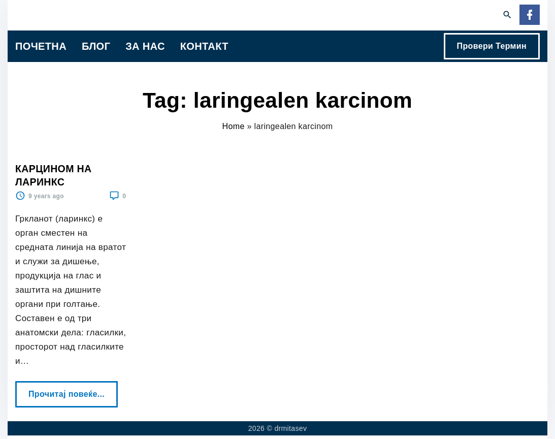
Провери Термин (492, 46)
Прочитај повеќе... (69, 389)
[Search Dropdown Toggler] (507, 15)
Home (233, 126)
